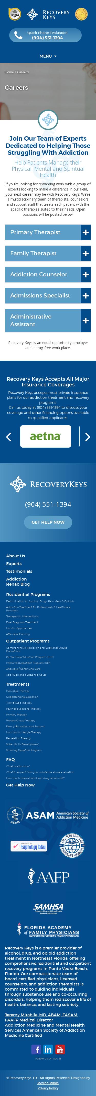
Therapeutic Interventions (22, 616)
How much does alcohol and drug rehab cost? (35, 778)
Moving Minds (48, 1083)
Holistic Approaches (19, 628)
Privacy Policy (48, 1088)
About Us (15, 555)
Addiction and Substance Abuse (26, 674)
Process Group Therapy (20, 720)
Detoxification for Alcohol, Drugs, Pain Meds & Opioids (40, 601)
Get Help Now (48, 522)
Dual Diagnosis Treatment (22, 622)
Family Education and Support (25, 726)
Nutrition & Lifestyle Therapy (23, 732)
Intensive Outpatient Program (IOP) (28, 662)
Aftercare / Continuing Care (23, 668)
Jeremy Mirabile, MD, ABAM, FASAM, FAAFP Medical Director (41, 1017)
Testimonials (19, 571)
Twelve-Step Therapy (19, 702)
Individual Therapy (17, 690)
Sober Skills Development (22, 744)
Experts (14, 563)
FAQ (10, 759)
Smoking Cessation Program (23, 749)
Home (9, 72)
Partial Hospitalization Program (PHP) (30, 656)
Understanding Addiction (22, 696)
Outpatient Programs (28, 641)
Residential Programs (28, 594)
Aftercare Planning (18, 634)
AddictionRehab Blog (18, 581)
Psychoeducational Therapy (23, 708)
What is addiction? (18, 766)
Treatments (17, 684)
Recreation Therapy (18, 738)
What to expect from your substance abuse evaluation (40, 772)
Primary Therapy (16, 714)
